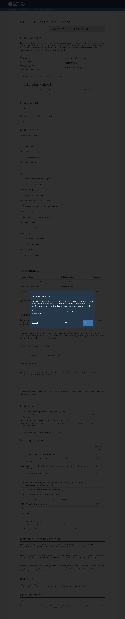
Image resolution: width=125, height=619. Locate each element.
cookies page (40, 313)
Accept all (88, 323)
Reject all (35, 323)
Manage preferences (72, 323)
